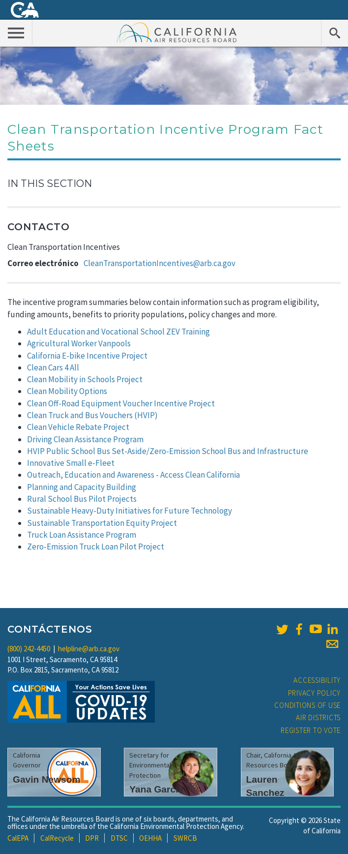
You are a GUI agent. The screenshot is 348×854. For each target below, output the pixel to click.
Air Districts (318, 717)
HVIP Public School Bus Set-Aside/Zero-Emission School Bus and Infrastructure (167, 451)
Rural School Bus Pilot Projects (82, 498)
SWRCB (185, 838)
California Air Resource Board (177, 32)
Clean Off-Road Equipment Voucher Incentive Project (121, 403)
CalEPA (18, 838)
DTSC (119, 838)
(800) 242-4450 (28, 648)
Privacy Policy (314, 693)
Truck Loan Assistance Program (81, 534)
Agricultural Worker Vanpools (79, 343)
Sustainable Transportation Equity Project (102, 523)
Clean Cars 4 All (53, 367)
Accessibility (317, 680)
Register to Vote (311, 730)
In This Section (49, 183)
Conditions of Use (307, 705)
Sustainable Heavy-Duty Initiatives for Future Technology (129, 510)
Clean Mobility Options (67, 391)
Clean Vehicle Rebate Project (78, 427)
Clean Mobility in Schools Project (85, 379)
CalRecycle (57, 838)
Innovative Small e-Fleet (71, 463)
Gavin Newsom (47, 779)
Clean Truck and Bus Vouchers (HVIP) (92, 415)
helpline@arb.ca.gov (88, 648)
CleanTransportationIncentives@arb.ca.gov (159, 263)
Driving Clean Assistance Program (85, 439)
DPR (92, 838)
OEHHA (150, 838)
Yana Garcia (156, 789)
